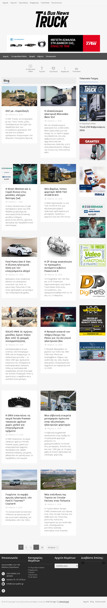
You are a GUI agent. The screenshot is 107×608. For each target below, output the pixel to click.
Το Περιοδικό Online (87, 123)
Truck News (45, 3)
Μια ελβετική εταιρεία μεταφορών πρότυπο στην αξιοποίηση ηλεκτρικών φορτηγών (57, 420)
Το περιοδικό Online (19, 56)
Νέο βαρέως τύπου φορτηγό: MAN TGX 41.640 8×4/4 (55, 192)
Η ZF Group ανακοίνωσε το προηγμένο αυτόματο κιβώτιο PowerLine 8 (58, 266)
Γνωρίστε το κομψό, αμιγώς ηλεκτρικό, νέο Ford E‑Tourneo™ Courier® (18, 499)
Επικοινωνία (57, 3)
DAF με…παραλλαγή (17, 110)
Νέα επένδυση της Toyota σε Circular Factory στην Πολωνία (57, 497)
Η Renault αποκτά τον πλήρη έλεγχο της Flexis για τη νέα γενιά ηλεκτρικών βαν (57, 336)
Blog (92, 601)
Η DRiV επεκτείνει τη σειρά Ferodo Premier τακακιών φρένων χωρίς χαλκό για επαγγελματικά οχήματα (18, 423)
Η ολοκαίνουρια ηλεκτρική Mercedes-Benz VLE (56, 114)
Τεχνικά (13, 3)
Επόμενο (54, 547)
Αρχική (5, 3)
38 (42, 547)
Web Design (57, 601)
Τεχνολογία (23, 3)
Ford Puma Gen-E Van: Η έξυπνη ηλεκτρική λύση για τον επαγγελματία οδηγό (18, 266)
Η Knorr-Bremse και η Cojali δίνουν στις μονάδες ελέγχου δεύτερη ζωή (17, 193)
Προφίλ (32, 56)
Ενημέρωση (34, 3)
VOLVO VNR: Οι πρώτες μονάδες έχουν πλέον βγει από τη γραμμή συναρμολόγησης (18, 336)
